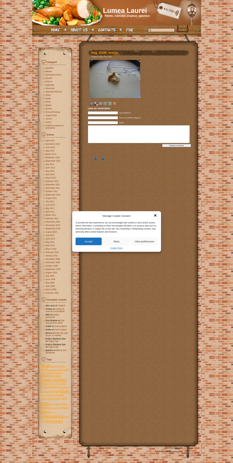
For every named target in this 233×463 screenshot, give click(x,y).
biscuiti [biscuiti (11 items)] (64, 369)
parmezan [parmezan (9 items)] (61, 403)
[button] (156, 216)
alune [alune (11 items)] (44, 369)
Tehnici (49, 119)
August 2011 (51, 198)
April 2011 (50, 212)
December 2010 (53, 222)
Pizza (48, 102)
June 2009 (50, 279)
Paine (48, 95)
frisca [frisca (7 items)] (59, 387)
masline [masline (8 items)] (59, 395)
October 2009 (52, 266)
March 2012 (51, 178)
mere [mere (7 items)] (43, 398)
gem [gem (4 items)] (42, 392)
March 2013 (51, 154)
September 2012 (53, 161)
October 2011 (52, 191)
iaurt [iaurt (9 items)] (47, 391)
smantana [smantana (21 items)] (49, 416)
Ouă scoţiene (61, 326)
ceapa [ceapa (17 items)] (45, 380)
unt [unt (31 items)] (48, 420)
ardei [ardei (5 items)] (50, 370)
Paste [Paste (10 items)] (44, 407)
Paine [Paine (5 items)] (51, 404)
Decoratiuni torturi (54, 75)
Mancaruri (50, 88)
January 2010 (52, 256)
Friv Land (178, 448)
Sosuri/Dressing (53, 112)
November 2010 (53, 225)
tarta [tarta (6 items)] (43, 421)
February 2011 (52, 218)
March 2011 (51, 215)
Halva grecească (52, 316)
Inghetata (50, 85)
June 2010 (50, 239)
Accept (88, 241)
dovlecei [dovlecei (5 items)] (44, 387)
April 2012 (50, 174)
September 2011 (53, 195)
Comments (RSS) (175, 452)
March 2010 (51, 249)
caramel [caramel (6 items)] (50, 373)
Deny (116, 241)
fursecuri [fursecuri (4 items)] (66, 387)
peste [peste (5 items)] (50, 408)
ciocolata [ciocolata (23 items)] (58, 380)
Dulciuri (49, 81)
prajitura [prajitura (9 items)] (64, 407)
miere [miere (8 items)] (49, 398)
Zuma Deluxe (169, 448)
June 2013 (50, 147)
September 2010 (53, 228)
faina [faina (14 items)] (52, 387)
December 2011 (53, 184)
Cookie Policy (116, 248)
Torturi (48, 122)
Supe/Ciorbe (51, 115)
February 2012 (52, 181)
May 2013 (50, 151)
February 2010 (52, 252)
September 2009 (53, 269)
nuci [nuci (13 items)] (64, 398)
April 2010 (50, 245)
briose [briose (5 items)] (43, 373)
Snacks (49, 108)
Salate (48, 105)
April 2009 (50, 286)
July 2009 (50, 276)
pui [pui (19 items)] (43, 412)
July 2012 (50, 164)
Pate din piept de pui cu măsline (57, 334)
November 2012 (53, 157)
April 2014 (50, 140)
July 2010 (50, 235)
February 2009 (52, 293)
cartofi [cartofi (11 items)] (45, 376)
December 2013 (53, 144)
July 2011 (50, 201)
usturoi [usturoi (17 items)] (57, 421)
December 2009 (53, 259)
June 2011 (50, 205)
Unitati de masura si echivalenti (55, 126)
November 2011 (53, 188)
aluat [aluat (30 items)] (45, 365)
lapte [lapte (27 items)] (64, 391)
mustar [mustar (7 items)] (57, 398)
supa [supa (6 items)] (66, 416)
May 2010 (50, 242)
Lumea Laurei (125, 10)
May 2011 (50, 208)
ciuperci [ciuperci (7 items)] (45, 383)
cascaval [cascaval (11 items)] (55, 376)
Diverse (49, 78)
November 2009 (53, 262)
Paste (48, 98)
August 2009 (51, 272)
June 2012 (50, 168)
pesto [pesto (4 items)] (56, 408)
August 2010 (51, 232)
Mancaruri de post (54, 92)
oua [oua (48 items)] (45, 403)
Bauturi (49, 71)
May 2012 (50, 171)
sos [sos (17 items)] (60, 416)
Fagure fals (53, 341)
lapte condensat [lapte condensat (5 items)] (48, 395)
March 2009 (51, 289)
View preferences (144, 241)
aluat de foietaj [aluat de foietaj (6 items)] (57, 366)
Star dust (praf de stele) (55, 321)
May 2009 (50, 283)
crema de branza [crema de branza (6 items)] (57, 383)
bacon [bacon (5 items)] (56, 370)
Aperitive (50, 68)
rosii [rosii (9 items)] (48, 411)
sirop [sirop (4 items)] (53, 412)
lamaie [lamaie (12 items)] (54, 391)
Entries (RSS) (160, 452)
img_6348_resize (104, 52)
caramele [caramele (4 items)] (59, 373)
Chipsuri (61, 305)
